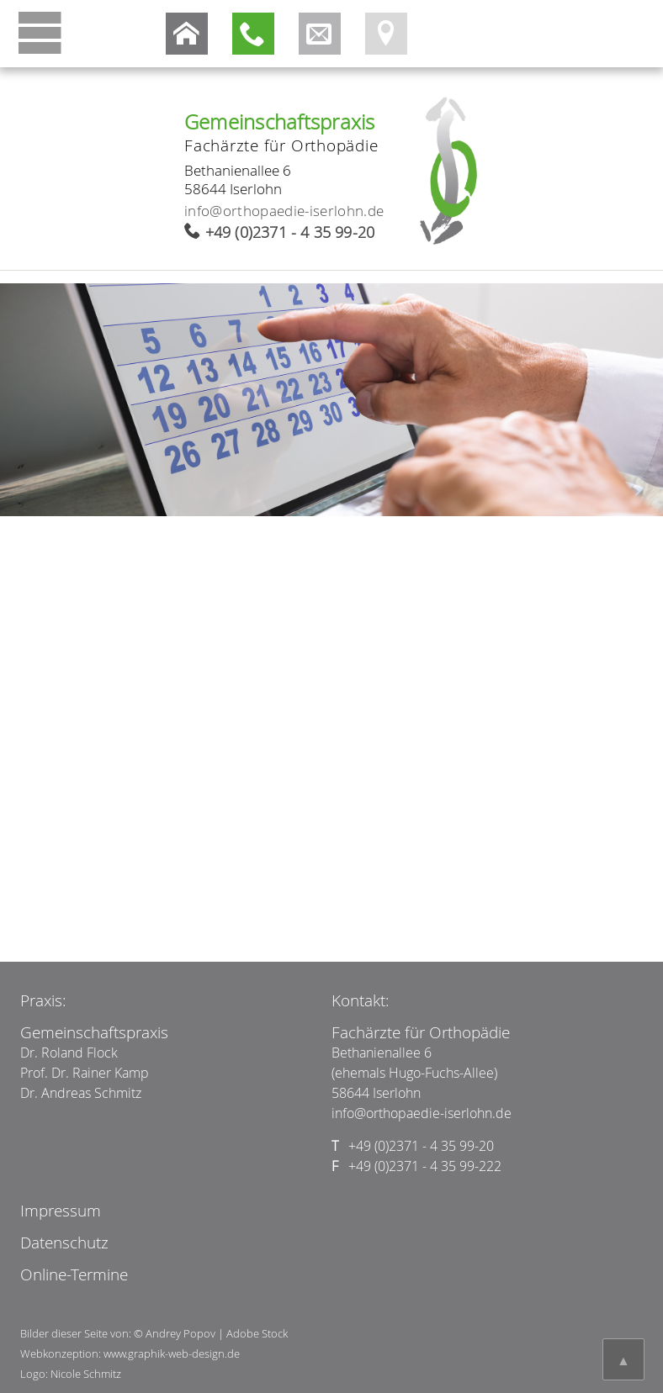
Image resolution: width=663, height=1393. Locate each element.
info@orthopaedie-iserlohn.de (284, 210)
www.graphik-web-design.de (171, 1354)
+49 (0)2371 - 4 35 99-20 (289, 232)
